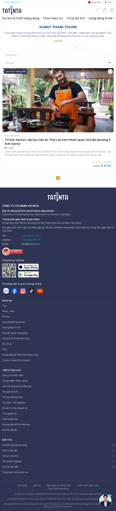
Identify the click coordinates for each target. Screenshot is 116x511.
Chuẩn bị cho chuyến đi (14, 408)
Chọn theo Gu (53, 18)
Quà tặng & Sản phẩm (14, 322)
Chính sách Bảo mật (87, 485)
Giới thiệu (22, 485)
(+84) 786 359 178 (12, 2)
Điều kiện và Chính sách (58, 485)
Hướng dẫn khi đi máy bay (16, 424)
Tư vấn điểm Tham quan (15, 380)
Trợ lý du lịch (76, 18)
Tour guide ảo (9, 413)
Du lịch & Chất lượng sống (20, 18)
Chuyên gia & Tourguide (15, 333)
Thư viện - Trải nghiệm (14, 402)
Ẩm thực (7, 344)
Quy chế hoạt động (58, 488)
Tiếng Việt (94, 2)
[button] (62, 178)
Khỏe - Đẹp (8, 311)
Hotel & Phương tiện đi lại (15, 338)
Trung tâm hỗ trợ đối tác (15, 472)
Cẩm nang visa (10, 419)
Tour (4, 305)
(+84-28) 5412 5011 (31, 235)
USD (108, 2)
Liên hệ (37, 485)
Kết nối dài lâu (9, 430)
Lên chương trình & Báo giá (16, 386)
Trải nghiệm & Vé (11, 327)
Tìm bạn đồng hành (12, 397)
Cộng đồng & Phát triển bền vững (20, 354)
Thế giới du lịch (10, 391)
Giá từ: (97, 166)
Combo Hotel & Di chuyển (16, 360)
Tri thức (6, 316)
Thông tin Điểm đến (12, 375)
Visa (4, 349)
